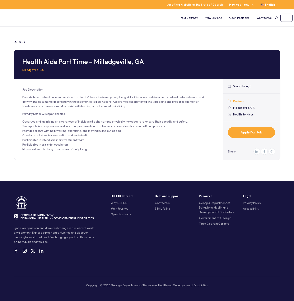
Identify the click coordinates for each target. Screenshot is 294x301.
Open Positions (239, 18)
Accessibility (251, 208)
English (268, 4)
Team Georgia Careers (214, 223)
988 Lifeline (162, 208)
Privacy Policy (252, 203)
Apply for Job (251, 132)
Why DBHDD (213, 18)
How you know (239, 4)
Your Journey (189, 18)
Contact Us (264, 18)
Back (19, 42)
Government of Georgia (215, 218)
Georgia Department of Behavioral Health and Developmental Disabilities (216, 207)
